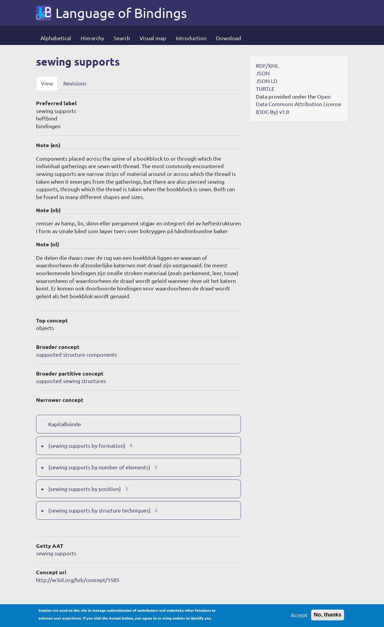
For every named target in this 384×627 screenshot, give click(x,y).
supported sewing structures (71, 381)
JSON (263, 73)
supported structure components (76, 354)
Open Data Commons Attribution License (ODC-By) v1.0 (298, 104)
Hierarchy (92, 38)
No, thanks (327, 617)
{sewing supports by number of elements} (99, 467)
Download (228, 38)
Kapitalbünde (64, 424)
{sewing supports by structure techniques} (99, 510)
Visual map (153, 38)
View (47, 83)
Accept (299, 617)
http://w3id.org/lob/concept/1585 (77, 580)
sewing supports (56, 553)
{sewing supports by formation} (86, 445)
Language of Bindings (121, 12)
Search (122, 38)
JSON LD (267, 81)
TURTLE (265, 88)
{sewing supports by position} (84, 489)
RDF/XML (267, 65)
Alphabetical (55, 38)
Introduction (191, 38)
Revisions (74, 83)
